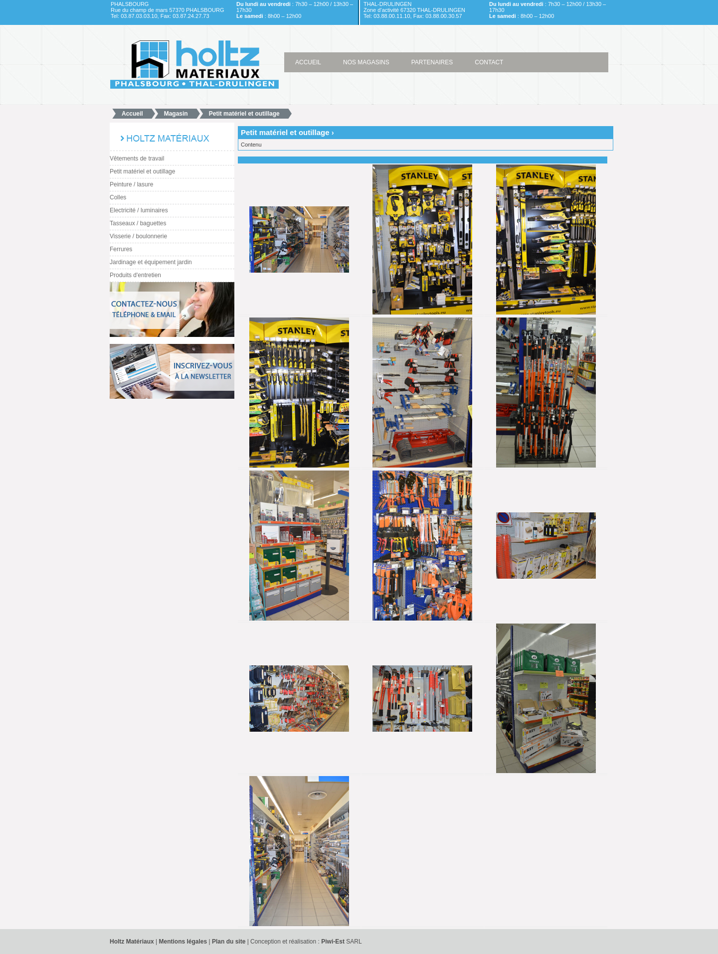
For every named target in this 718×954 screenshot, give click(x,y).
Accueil (132, 113)
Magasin (176, 113)
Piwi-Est (333, 941)
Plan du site (228, 941)
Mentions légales (183, 941)
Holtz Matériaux (132, 941)
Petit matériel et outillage (244, 113)
